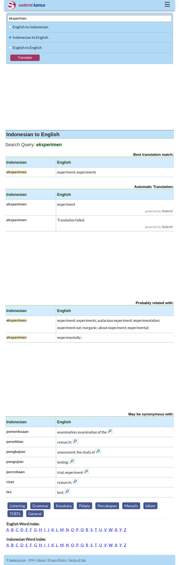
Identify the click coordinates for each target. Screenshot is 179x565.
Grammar (40, 505)
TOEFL (15, 513)
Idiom (150, 505)
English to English (27, 47)
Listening (17, 505)
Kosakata (63, 505)
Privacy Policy (57, 560)
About (41, 560)
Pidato (84, 505)
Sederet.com (17, 560)
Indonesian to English (30, 37)
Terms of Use (77, 560)
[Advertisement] (89, 96)
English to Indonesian (30, 27)
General (35, 513)
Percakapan (107, 505)
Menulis (131, 505)
